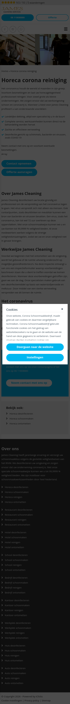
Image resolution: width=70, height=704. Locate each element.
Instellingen (35, 357)
